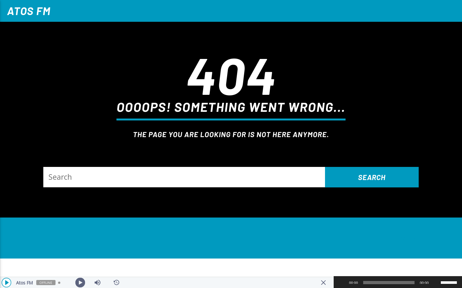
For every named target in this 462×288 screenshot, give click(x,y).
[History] (116, 282)
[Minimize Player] (323, 282)
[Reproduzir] (342, 282)
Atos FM (28, 10)
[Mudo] (435, 282)
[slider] (389, 282)
